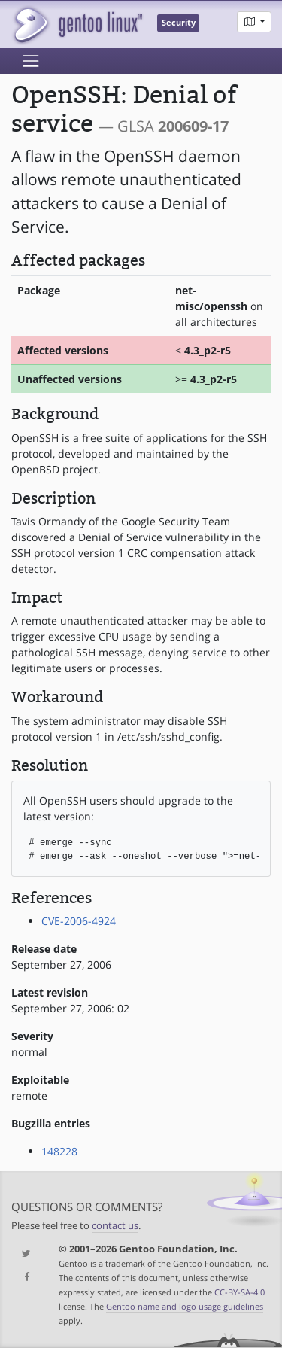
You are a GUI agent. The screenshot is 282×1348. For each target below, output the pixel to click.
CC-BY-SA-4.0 (239, 1292)
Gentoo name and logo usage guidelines (184, 1306)
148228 (59, 1151)
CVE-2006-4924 (78, 921)
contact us (115, 1225)
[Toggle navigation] (31, 61)
